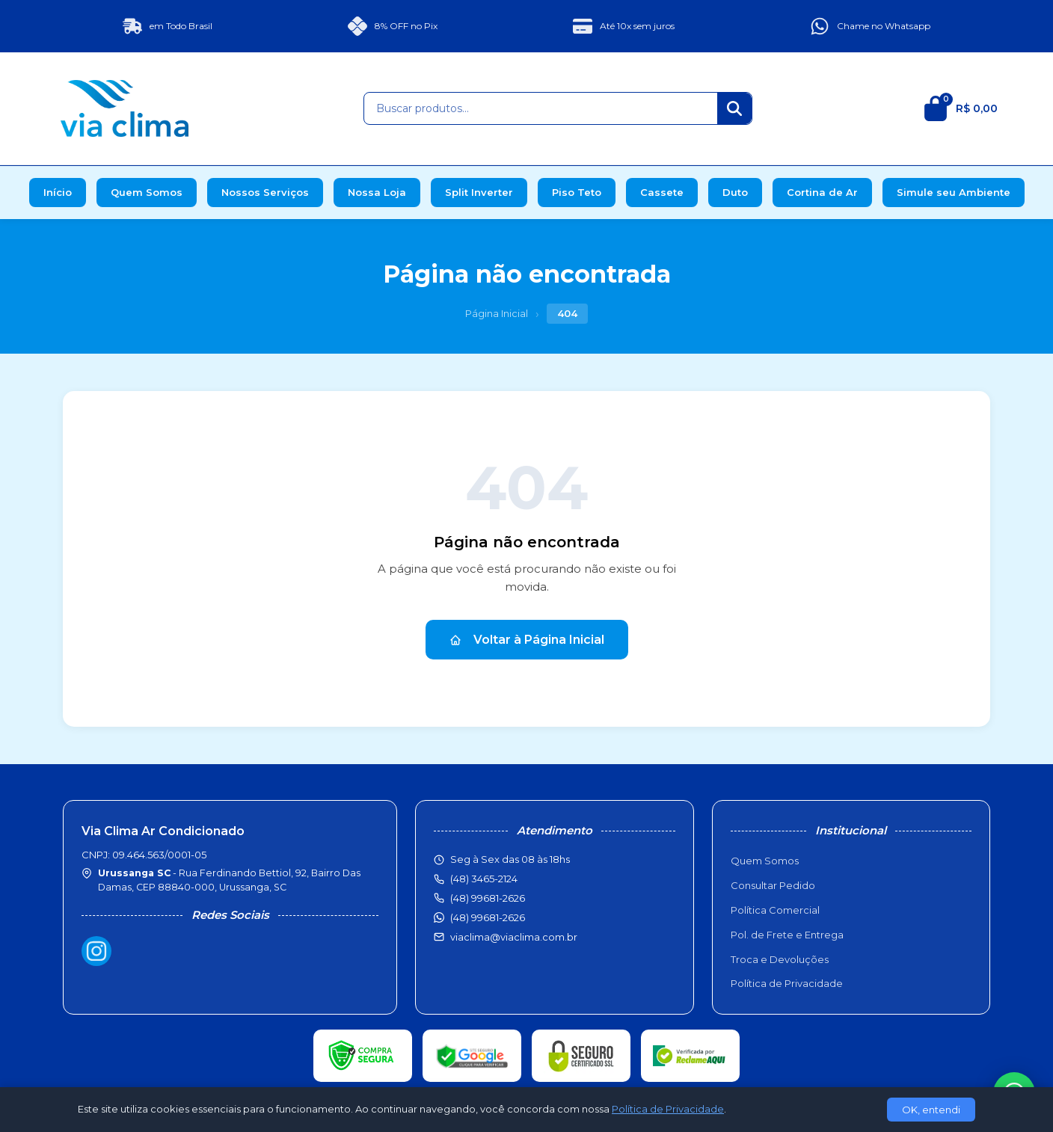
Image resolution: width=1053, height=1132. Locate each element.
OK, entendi (931, 1110)
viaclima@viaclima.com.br (513, 937)
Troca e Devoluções (780, 959)
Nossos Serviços (265, 192)
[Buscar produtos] (540, 108)
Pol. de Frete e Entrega (787, 935)
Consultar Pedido (773, 885)
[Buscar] (734, 108)
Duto (735, 192)
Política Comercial (775, 910)
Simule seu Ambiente (953, 192)
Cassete (662, 192)
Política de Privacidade (787, 983)
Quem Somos (146, 192)
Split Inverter (479, 192)
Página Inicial (496, 313)
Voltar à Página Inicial (526, 640)
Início (57, 192)
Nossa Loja (377, 192)
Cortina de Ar (822, 192)
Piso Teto (576, 192)
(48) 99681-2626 (487, 917)
